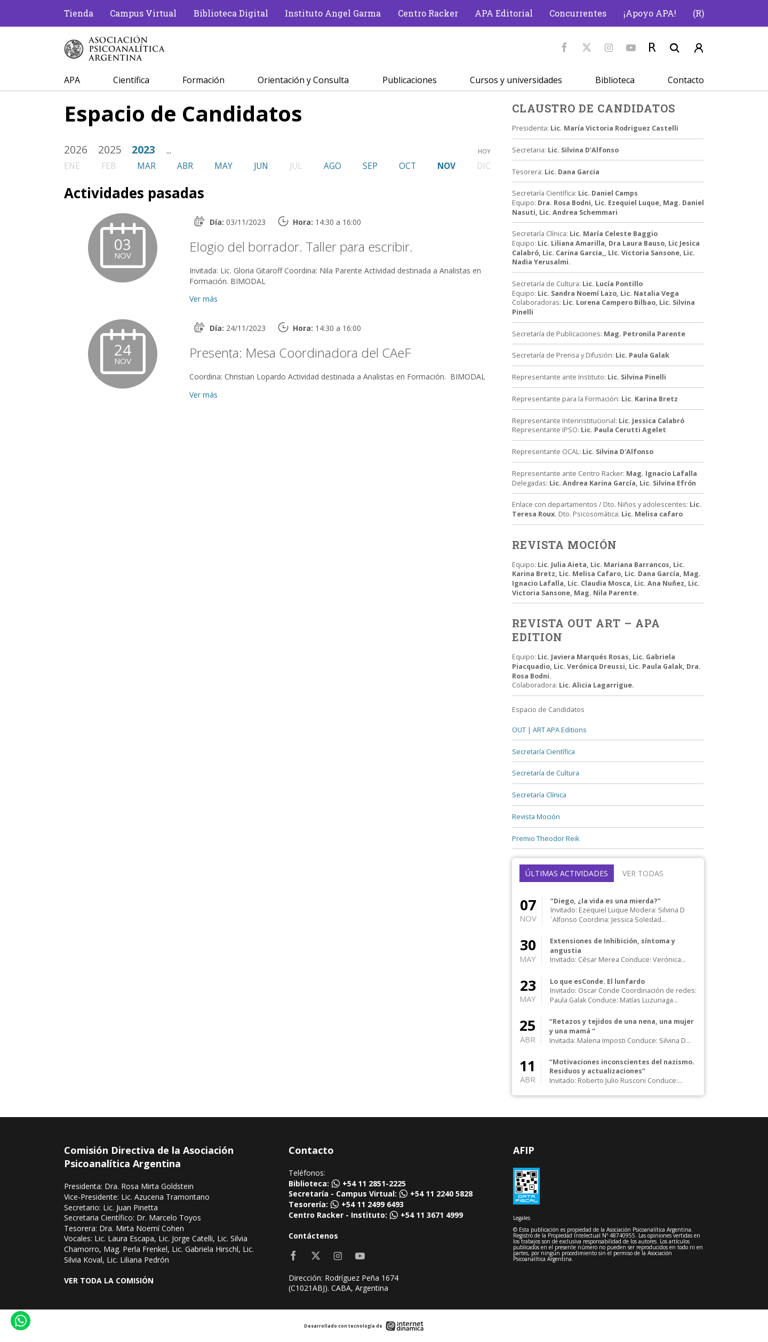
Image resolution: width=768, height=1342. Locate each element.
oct (407, 166)
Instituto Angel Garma (333, 13)
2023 (143, 149)
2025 (110, 149)
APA (72, 80)
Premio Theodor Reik (545, 838)
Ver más (203, 299)
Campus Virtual (143, 13)
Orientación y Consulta (303, 80)
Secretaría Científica (543, 751)
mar (146, 166)
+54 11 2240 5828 (441, 1194)
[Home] (114, 48)
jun (261, 166)
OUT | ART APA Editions (549, 729)
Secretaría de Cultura (545, 773)
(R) (698, 13)
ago (332, 166)
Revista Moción (536, 816)
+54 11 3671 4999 (432, 1215)
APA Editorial (504, 13)
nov (446, 166)
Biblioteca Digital (231, 13)
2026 (75, 149)
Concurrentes (577, 13)
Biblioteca (615, 80)
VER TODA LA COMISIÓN (109, 1280)
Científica (131, 80)
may (223, 166)
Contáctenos (313, 1236)
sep (370, 166)
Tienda (78, 13)
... (168, 150)
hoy (484, 151)
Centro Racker (428, 13)
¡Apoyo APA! (649, 13)
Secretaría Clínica (539, 794)
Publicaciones (409, 80)
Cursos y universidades (516, 80)
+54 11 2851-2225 (374, 1183)
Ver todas (642, 873)
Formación (203, 80)
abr (185, 166)
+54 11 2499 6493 (372, 1204)
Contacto (686, 80)
